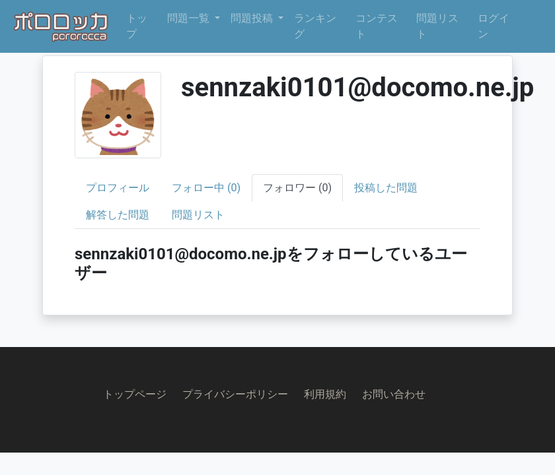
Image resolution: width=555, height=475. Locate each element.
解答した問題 (117, 214)
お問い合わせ (394, 394)
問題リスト (437, 26)
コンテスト (376, 26)
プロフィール (117, 187)
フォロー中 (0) (206, 187)
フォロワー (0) (297, 187)
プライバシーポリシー (235, 394)
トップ (136, 26)
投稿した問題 (386, 187)
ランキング (315, 26)
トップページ (134, 394)
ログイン (493, 26)
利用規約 (325, 394)
